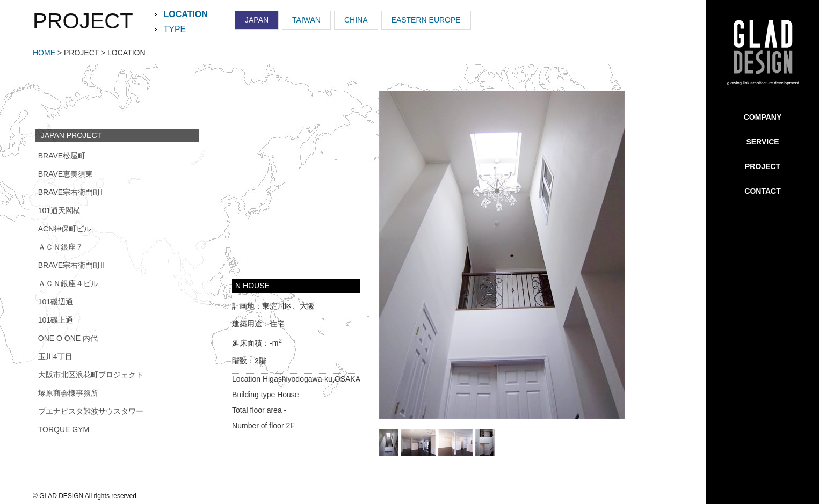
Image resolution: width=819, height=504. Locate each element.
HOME (44, 52)
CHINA (356, 20)
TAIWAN (306, 20)
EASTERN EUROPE (426, 20)
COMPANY (763, 117)
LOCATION (186, 14)
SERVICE (762, 141)
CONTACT (762, 191)
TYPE (175, 29)
